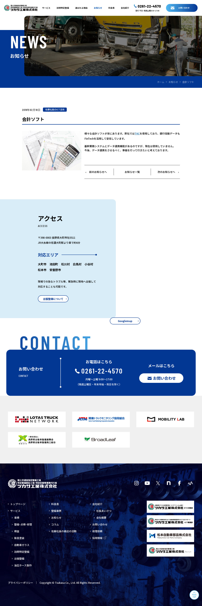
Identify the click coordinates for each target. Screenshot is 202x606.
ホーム (160, 82)
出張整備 (19, 558)
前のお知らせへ (98, 172)
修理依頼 (97, 531)
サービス (46, 7)
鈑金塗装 (19, 538)
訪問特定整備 (63, 7)
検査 (16, 531)
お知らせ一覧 (132, 172)
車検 (16, 517)
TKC (137, 133)
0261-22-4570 (149, 6)
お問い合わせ (99, 524)
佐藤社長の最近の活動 (64, 531)
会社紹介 (125, 7)
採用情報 (99, 538)
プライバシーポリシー (20, 583)
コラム (55, 524)
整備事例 (56, 511)
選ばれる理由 (81, 7)
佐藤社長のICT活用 (54, 109)
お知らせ (98, 7)
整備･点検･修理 (23, 524)
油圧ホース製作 (23, 565)
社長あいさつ (103, 511)
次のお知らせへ (166, 172)
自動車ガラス (21, 545)
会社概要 (101, 517)
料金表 (111, 7)
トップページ (17, 504)
